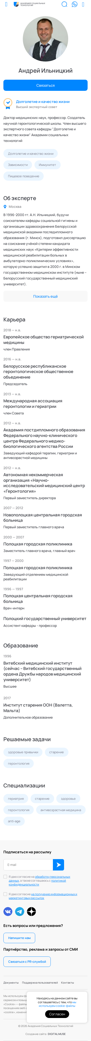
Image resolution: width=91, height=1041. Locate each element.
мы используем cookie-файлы (57, 1004)
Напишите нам (19, 938)
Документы (11, 982)
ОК (58, 864)
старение (56, 752)
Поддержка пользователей (40, 982)
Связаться (45, 85)
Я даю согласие (43, 896)
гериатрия (16, 798)
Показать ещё (45, 296)
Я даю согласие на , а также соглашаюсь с (39, 880)
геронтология (18, 763)
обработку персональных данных (39, 879)
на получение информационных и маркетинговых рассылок (43, 896)
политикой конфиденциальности (37, 882)
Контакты (67, 982)
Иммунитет (47, 165)
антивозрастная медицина (61, 810)
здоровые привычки (23, 752)
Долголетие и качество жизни (43, 101)
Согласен (57, 1014)
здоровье (68, 798)
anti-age (14, 821)
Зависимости (18, 165)
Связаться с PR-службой (27, 961)
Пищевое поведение (23, 176)
